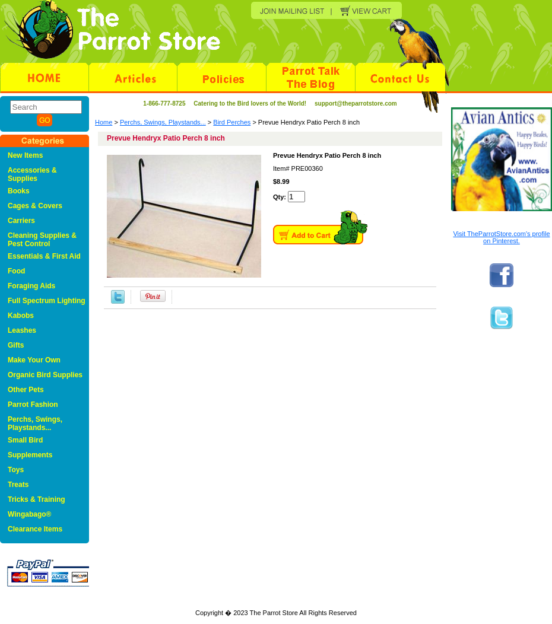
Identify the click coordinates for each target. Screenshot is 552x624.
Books (19, 191)
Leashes (22, 330)
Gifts (16, 345)
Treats (18, 484)
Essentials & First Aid (44, 256)
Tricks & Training (36, 499)
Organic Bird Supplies (45, 375)
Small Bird (25, 440)
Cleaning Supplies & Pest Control (42, 239)
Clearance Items (35, 529)
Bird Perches (231, 122)
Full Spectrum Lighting (46, 301)
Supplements (30, 455)
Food (16, 271)
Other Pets (26, 390)
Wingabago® (29, 514)
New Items (25, 155)
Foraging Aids (31, 286)
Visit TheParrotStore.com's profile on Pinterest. (501, 237)
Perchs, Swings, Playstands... (163, 122)
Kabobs (21, 315)
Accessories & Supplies (32, 174)
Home (103, 122)
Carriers (21, 221)
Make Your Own (34, 360)
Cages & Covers (35, 206)
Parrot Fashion (33, 404)
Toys (16, 470)
